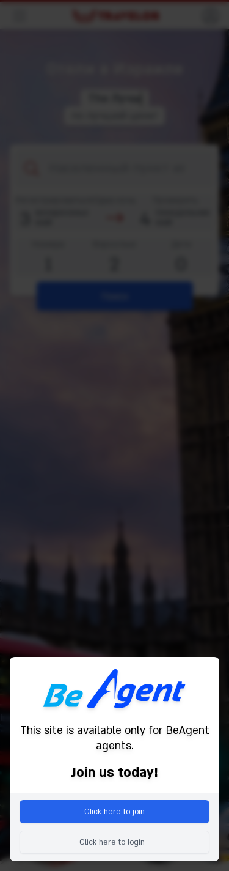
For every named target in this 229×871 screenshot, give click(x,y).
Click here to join (114, 812)
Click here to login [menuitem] (112, 842)
